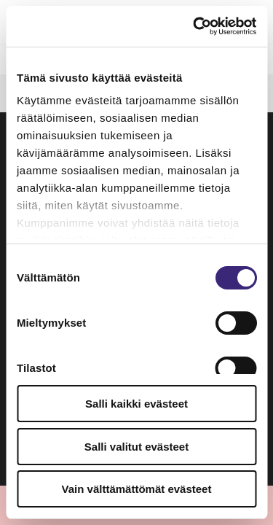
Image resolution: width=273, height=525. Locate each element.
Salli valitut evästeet (136, 446)
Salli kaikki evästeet (136, 403)
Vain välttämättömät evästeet (137, 489)
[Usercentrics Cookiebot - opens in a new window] (194, 26)
